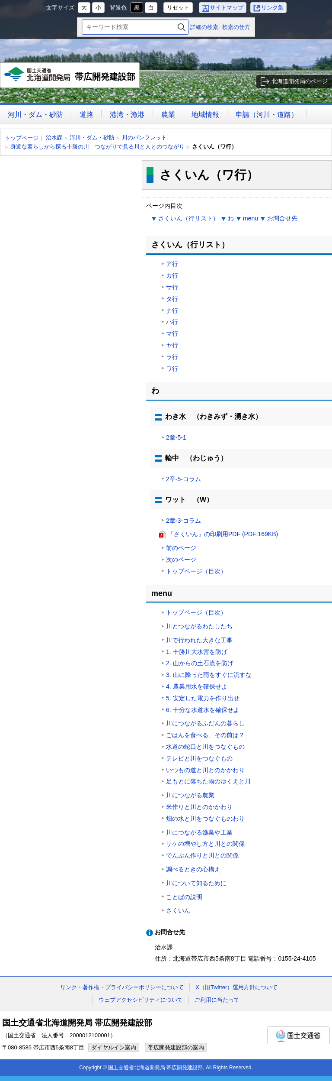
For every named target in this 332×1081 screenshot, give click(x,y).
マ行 (172, 333)
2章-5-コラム (183, 479)
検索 (181, 27)
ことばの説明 (184, 896)
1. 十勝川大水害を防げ (196, 651)
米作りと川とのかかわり (199, 806)
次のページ (181, 559)
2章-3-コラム (183, 520)
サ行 (172, 287)
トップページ (21, 138)
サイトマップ (226, 7)
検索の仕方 (236, 27)
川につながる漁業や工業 (199, 832)
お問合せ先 (282, 218)
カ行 (172, 275)
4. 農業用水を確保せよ (196, 686)
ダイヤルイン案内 (113, 1047)
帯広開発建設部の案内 (176, 1047)
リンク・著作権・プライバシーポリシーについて (122, 987)
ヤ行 (172, 345)
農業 (168, 114)
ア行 (172, 263)
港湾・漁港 (127, 114)
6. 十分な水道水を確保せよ (202, 709)
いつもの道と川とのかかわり (205, 770)
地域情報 (205, 114)
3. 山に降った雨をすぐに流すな (209, 674)
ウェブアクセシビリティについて (141, 1000)
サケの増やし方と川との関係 (205, 843)
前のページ (181, 547)
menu (250, 218)
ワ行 (172, 368)
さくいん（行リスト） (188, 218)
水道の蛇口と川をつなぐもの (205, 746)
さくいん (178, 910)
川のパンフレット (144, 137)
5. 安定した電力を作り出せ (202, 698)
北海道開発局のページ (299, 81)
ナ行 (172, 310)
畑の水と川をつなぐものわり (205, 818)
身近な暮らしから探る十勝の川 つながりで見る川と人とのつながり (97, 146)
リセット (178, 7)
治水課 (54, 137)
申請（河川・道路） (267, 114)
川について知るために (196, 883)
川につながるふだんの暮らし (205, 723)
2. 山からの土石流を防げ (199, 663)
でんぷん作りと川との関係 (202, 855)
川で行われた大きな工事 (199, 640)
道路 (86, 114)
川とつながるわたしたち (199, 626)
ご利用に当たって (217, 1000)
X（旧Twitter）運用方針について (236, 987)
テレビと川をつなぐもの (199, 758)
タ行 (172, 298)
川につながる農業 (190, 795)
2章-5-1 (176, 437)
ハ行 (172, 321)
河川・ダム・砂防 (35, 114)
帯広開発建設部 (70, 77)
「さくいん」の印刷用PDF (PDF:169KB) (223, 534)
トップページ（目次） (196, 571)
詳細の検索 (204, 27)
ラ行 (172, 356)
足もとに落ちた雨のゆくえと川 (208, 781)
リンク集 (272, 7)
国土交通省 (298, 1035)
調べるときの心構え (193, 869)
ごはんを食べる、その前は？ (205, 734)
